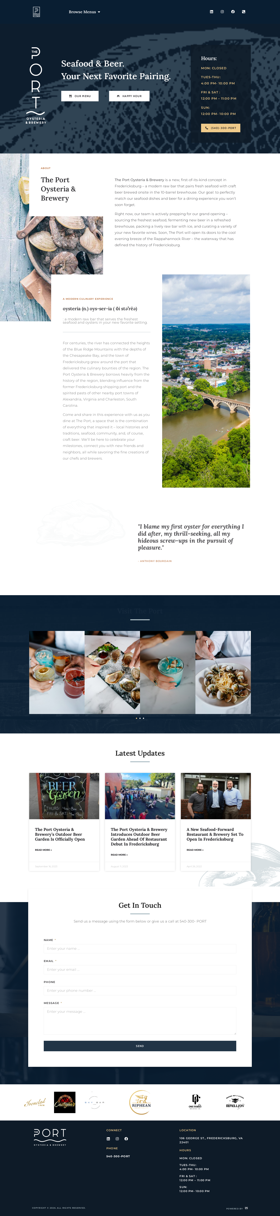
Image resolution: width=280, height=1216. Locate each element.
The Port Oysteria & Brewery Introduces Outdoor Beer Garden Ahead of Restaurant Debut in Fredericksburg (139, 837)
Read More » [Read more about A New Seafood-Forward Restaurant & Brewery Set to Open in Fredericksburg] (195, 849)
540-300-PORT (118, 1156)
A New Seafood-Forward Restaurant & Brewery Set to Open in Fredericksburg (215, 834)
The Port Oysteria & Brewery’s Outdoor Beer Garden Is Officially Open (60, 834)
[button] (33, 670)
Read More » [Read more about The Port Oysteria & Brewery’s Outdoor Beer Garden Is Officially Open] (43, 849)
